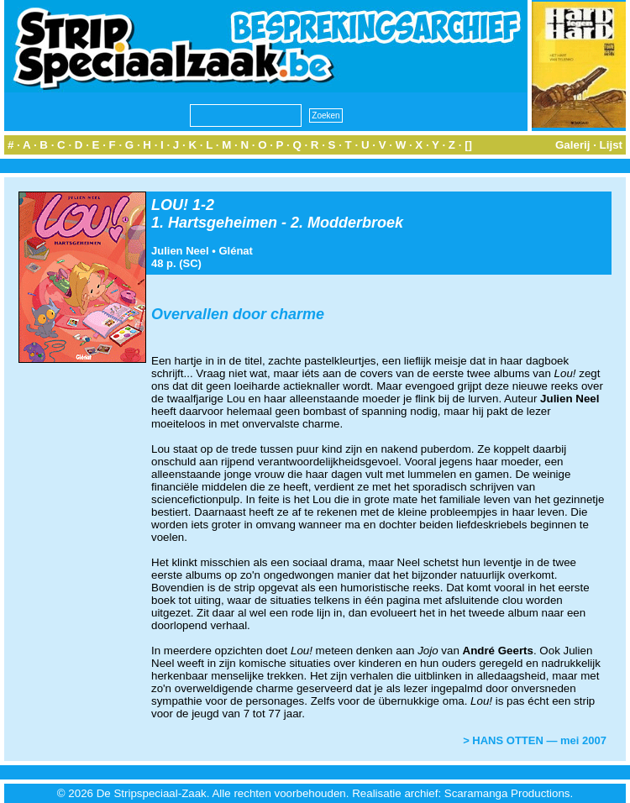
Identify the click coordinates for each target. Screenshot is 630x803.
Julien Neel (180, 250)
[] (468, 145)
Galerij (573, 145)
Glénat (235, 250)
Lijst (611, 145)
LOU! (169, 205)
